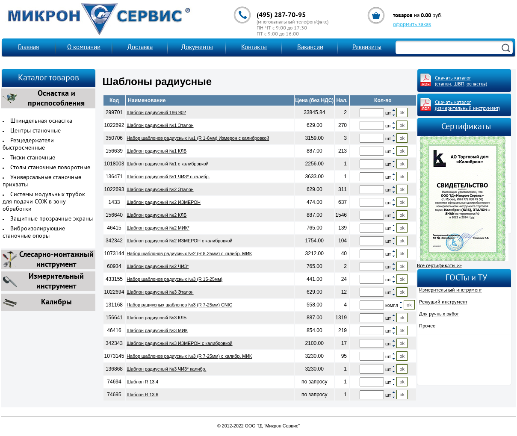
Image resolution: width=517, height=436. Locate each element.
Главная (28, 47)
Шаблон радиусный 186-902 (156, 112)
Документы (197, 47)
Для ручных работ (439, 314)
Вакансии (310, 47)
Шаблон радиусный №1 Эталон (160, 125)
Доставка (140, 47)
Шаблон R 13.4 (142, 381)
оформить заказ (412, 24)
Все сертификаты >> (439, 266)
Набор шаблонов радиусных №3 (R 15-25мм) (174, 279)
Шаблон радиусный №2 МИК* (158, 227)
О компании (83, 47)
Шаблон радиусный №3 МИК (157, 330)
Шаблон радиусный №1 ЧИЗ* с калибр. (168, 176)
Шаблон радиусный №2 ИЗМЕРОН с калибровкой (179, 240)
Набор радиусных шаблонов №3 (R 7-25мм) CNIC (179, 304)
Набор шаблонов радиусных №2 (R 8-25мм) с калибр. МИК (189, 253)
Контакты (254, 47)
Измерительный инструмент (450, 290)
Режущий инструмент (443, 302)
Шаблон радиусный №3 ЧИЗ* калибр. (166, 368)
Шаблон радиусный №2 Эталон (160, 189)
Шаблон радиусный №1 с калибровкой (167, 163)
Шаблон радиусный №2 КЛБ (156, 215)
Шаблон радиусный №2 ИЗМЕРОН (164, 202)
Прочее (427, 326)
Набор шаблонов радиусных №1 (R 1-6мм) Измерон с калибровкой (198, 138)
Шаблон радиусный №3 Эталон (160, 292)
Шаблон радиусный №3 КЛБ (156, 317)
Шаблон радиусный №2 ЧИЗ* (158, 266)
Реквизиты (366, 47)
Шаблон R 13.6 (142, 394)
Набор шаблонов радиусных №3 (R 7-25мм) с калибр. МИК (189, 356)
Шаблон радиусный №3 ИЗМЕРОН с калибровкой (179, 343)
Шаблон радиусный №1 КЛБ (156, 150)
